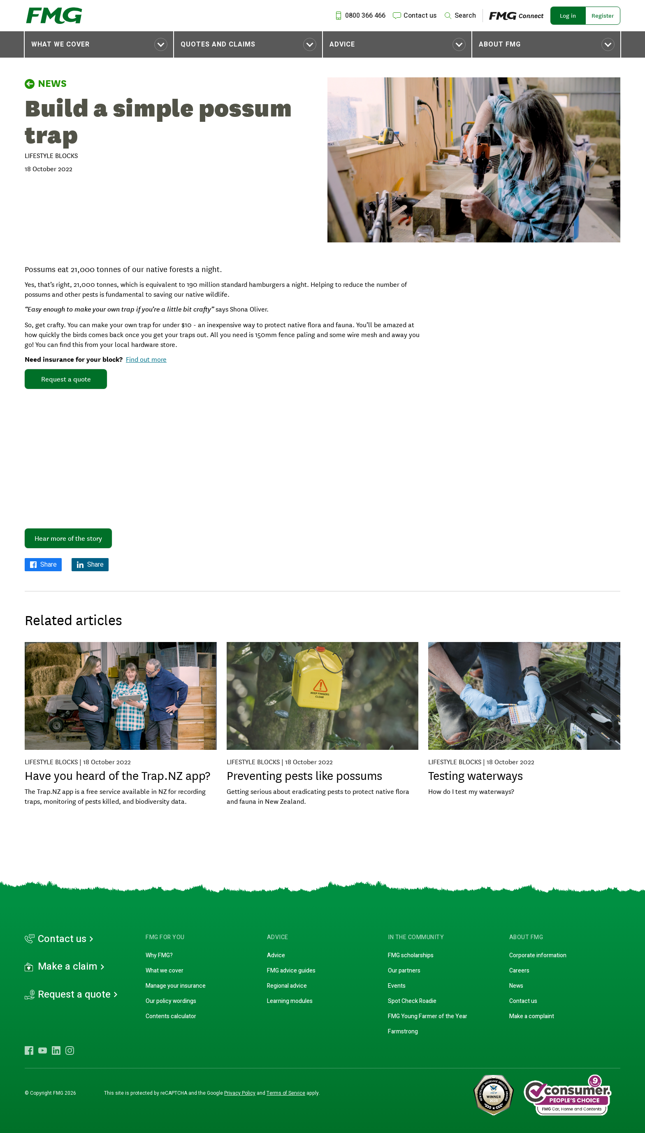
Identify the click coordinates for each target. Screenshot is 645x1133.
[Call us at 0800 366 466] (359, 16)
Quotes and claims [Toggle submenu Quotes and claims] (218, 44)
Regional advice (287, 986)
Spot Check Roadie (412, 1001)
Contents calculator (171, 1016)
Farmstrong (403, 1031)
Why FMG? (159, 955)
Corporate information (537, 955)
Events (397, 986)
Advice (342, 44)
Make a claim (67, 966)
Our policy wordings (171, 1001)
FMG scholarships (411, 955)
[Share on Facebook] (43, 564)
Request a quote (66, 379)
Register (603, 15)
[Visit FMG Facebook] (29, 1050)
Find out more (146, 359)
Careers (519, 970)
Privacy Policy (239, 1093)
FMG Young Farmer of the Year (427, 1016)
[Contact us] (414, 16)
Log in (568, 15)
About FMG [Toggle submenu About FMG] (500, 44)
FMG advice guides (291, 970)
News (46, 83)
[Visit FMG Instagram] (69, 1050)
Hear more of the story (68, 538)
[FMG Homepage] (54, 15)
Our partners (404, 970)
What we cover (60, 44)
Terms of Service (286, 1093)
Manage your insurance (176, 986)
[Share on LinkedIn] (90, 564)
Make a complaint (531, 1016)
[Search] (459, 16)
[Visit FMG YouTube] (42, 1050)
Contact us (62, 939)
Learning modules (290, 1001)
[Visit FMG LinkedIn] (56, 1050)
